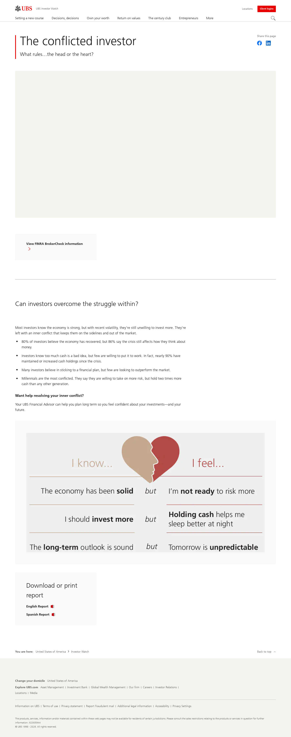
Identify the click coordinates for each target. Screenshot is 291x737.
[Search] (273, 18)
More (209, 18)
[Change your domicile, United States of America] (62, 681)
